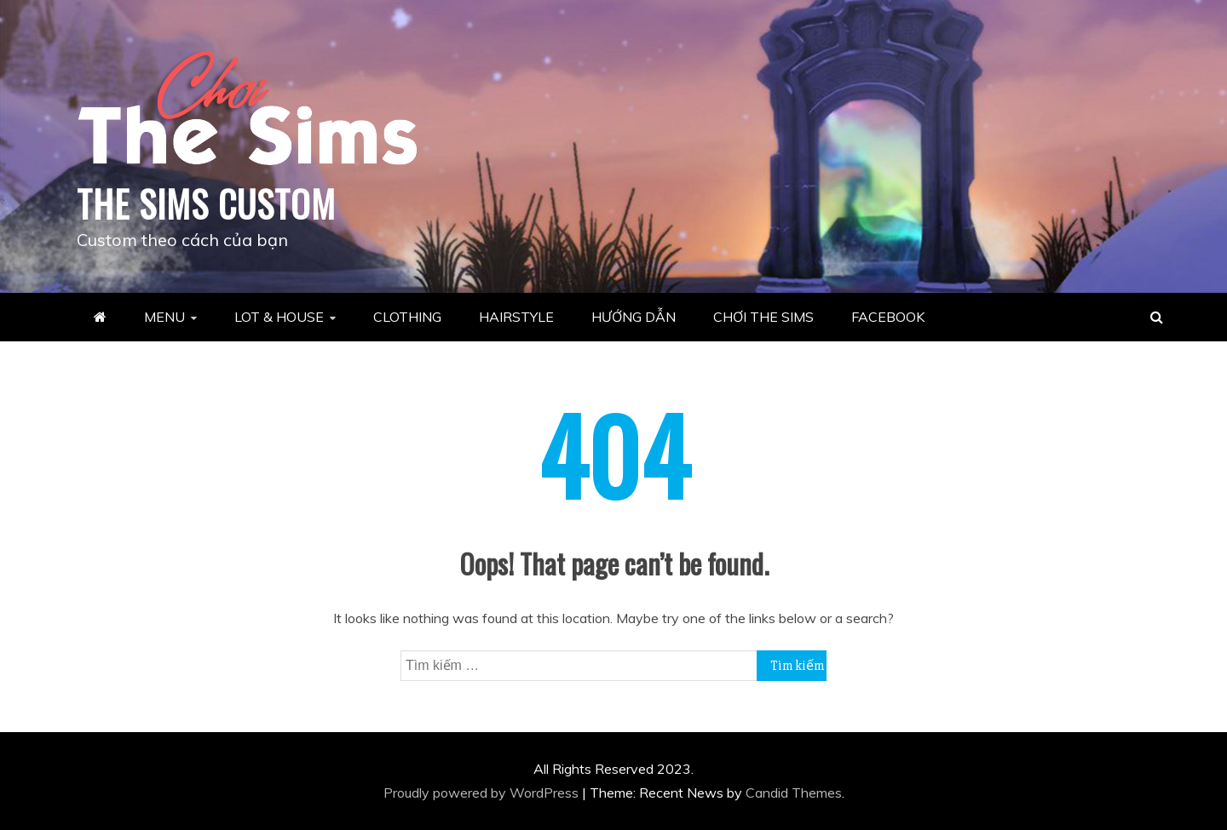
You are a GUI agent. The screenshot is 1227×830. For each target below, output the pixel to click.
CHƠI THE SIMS (763, 316)
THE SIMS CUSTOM (206, 203)
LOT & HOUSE (279, 316)
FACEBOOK (888, 316)
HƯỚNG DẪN (633, 316)
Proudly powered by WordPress (482, 792)
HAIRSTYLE (516, 316)
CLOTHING (407, 316)
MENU (164, 316)
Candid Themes (794, 792)
